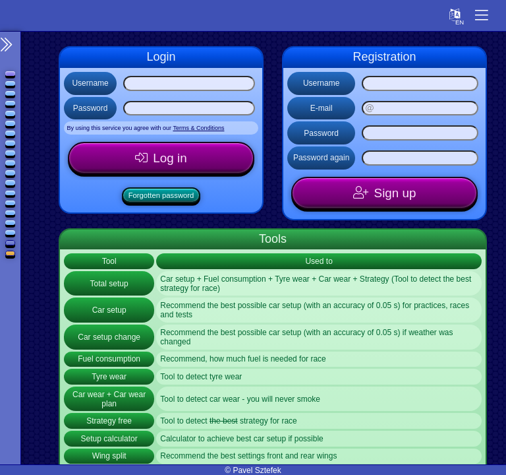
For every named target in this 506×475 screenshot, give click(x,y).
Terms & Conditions (198, 128)
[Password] (189, 108)
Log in (170, 159)
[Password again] (420, 158)
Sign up (395, 194)
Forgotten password (161, 198)
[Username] (189, 83)
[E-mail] (420, 108)
